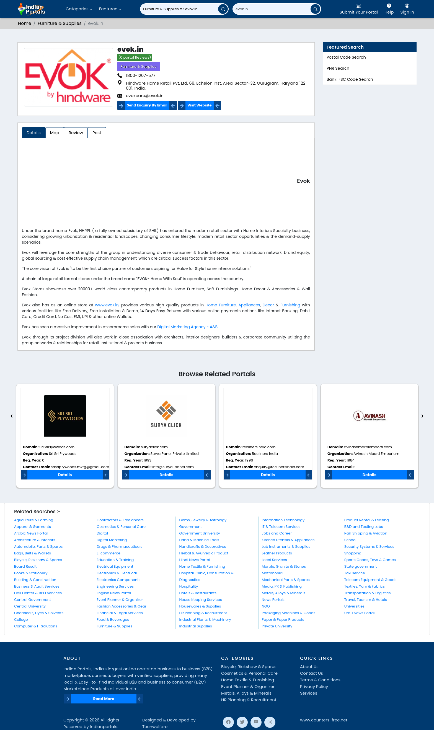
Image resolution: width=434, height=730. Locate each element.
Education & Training (115, 559)
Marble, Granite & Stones (284, 566)
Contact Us (311, 673)
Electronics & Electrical (117, 573)
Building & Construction (35, 579)
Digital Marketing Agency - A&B (187, 327)
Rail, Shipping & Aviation (365, 533)
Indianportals (103, 726)
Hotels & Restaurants (197, 593)
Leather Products (277, 553)
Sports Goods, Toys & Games (370, 559)
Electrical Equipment (115, 566)
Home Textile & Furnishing (202, 566)
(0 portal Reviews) (134, 57)
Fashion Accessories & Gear (121, 606)
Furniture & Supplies (59, 23)
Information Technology (283, 520)
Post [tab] (96, 132)
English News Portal (114, 593)
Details (65, 475)
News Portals (273, 599)
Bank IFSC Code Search (350, 79)
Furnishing (290, 305)
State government (360, 566)
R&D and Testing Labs (363, 526)
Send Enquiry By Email (147, 105)
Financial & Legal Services (120, 613)
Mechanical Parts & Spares (286, 579)
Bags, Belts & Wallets (32, 553)
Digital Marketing (112, 540)
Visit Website (199, 105)
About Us (309, 666)
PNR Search (338, 68)
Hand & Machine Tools (199, 540)
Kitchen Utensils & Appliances (288, 540)
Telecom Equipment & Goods (370, 579)
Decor (268, 305)
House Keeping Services (200, 599)
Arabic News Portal (31, 533)
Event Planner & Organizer (120, 599)
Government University (199, 533)
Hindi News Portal (194, 559)
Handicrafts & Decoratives (202, 546)
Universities (354, 606)
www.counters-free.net (323, 720)
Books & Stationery (31, 573)
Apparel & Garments (32, 526)
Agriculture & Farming (33, 520)
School (350, 540)
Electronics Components (118, 579)
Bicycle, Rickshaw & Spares (38, 559)
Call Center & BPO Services (38, 593)
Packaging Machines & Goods (289, 613)
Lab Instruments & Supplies (286, 546)
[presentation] (12, 416)
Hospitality (188, 586)
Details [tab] (34, 132)
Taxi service (354, 573)
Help (389, 9)
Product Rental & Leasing (366, 520)
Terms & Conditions (320, 680)
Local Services (274, 559)
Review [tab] (76, 132)
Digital (102, 533)
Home (24, 23)
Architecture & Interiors (34, 540)
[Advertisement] (159, 182)
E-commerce (108, 553)
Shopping (352, 553)
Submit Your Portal (359, 9)
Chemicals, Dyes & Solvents (38, 613)
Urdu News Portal (359, 613)
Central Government (32, 599)
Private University (277, 626)
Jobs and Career (277, 533)
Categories (79, 9)
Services (308, 693)
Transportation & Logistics (367, 593)
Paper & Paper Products (283, 619)
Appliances (249, 305)
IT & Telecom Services (281, 526)
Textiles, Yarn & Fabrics (364, 586)
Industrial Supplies (195, 626)
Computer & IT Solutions (35, 626)
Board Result (25, 566)
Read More (103, 699)
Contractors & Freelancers (120, 520)
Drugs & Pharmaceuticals (119, 546)
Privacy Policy (314, 686)
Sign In (407, 9)
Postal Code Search (346, 57)
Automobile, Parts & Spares (38, 546)
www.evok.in (106, 305)
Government (190, 526)
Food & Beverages (113, 619)
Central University (30, 606)
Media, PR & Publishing (282, 586)
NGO (266, 606)
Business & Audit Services (37, 586)
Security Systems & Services (369, 546)
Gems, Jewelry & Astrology (202, 520)
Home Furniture (221, 305)
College (21, 619)
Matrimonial (272, 573)
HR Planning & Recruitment (203, 613)
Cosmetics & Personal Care (121, 526)
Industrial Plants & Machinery (205, 619)
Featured (110, 9)
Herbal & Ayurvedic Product (203, 553)
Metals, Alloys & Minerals (283, 593)
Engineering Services (115, 586)
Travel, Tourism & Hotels (365, 599)
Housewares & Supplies (200, 606)
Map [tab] (54, 132)
